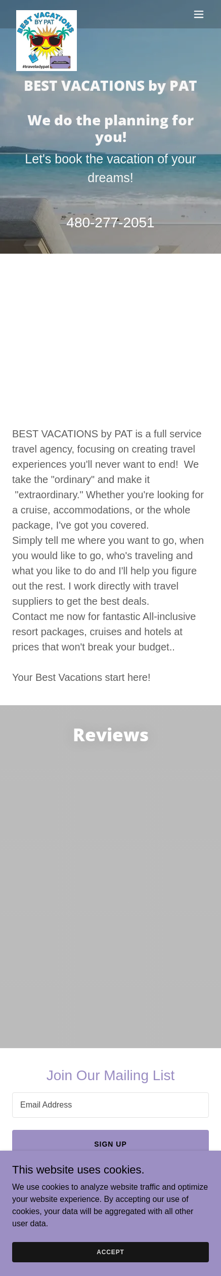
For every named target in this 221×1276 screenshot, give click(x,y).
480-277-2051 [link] (110, 222)
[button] (199, 14)
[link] (46, 14)
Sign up (110, 1144)
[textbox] (110, 1105)
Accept (110, 1251)
